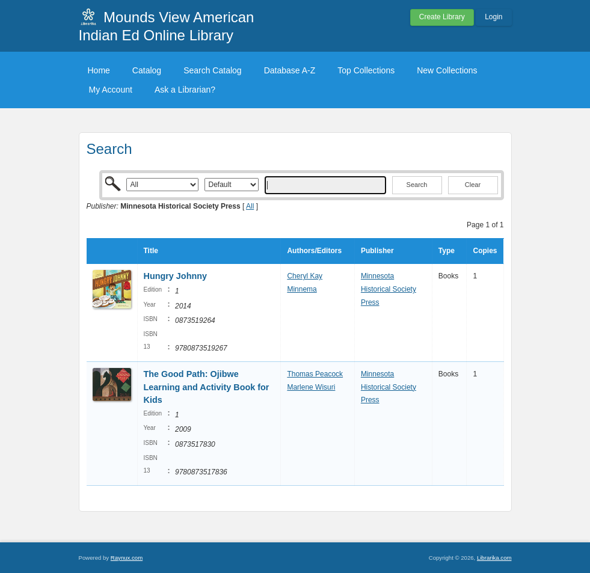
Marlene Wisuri (311, 387)
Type (446, 251)
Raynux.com (127, 557)
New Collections (447, 70)
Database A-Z (290, 70)
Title (151, 251)
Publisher (377, 251)
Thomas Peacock (315, 374)
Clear (473, 184)
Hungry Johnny (175, 276)
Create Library (442, 17)
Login (493, 17)
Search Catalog (212, 70)
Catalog (146, 70)
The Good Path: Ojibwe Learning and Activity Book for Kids (206, 387)
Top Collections (366, 70)
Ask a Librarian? (185, 89)
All (250, 206)
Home (99, 70)
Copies (485, 251)
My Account (110, 89)
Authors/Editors (314, 251)
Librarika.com (494, 557)
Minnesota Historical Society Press (388, 289)
